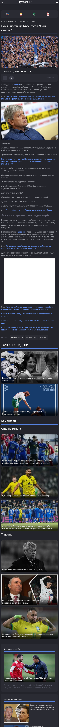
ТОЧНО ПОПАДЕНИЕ (15, 345)
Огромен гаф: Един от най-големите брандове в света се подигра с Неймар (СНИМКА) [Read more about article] (27, 635)
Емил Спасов (17, 337)
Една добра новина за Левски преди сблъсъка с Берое (29, 210)
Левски (16, 85)
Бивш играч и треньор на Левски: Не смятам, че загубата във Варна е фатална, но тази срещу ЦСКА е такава (28, 461)
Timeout (6, 534)
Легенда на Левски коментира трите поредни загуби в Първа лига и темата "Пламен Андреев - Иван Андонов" (27, 527)
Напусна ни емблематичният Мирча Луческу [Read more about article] (22, 569)
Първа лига (21, 232)
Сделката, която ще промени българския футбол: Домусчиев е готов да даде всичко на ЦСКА (42, 707)
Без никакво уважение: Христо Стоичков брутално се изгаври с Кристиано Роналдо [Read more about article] (26, 601)
